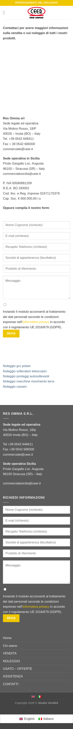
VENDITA (10, 653)
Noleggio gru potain (17, 366)
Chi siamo (10, 645)
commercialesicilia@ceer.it (22, 483)
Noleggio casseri (15, 386)
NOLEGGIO (11, 661)
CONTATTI (10, 684)
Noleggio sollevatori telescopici (25, 371)
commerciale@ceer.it (18, 454)
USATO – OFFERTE (17, 668)
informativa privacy (35, 322)
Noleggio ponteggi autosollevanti (26, 376)
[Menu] (5, 13)
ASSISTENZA (13, 676)
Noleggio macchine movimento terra (28, 381)
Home (7, 638)
